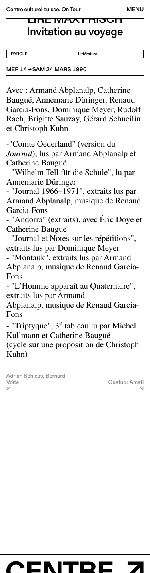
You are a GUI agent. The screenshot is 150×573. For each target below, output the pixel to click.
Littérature (87, 54)
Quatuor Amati (126, 382)
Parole (19, 54)
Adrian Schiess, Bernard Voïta (35, 379)
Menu (135, 9)
